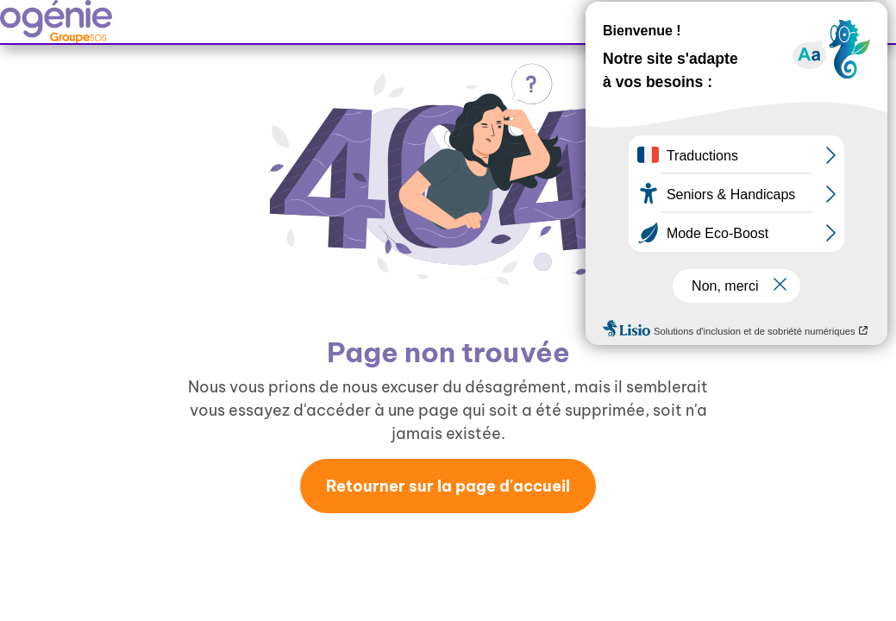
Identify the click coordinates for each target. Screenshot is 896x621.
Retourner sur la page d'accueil (448, 486)
